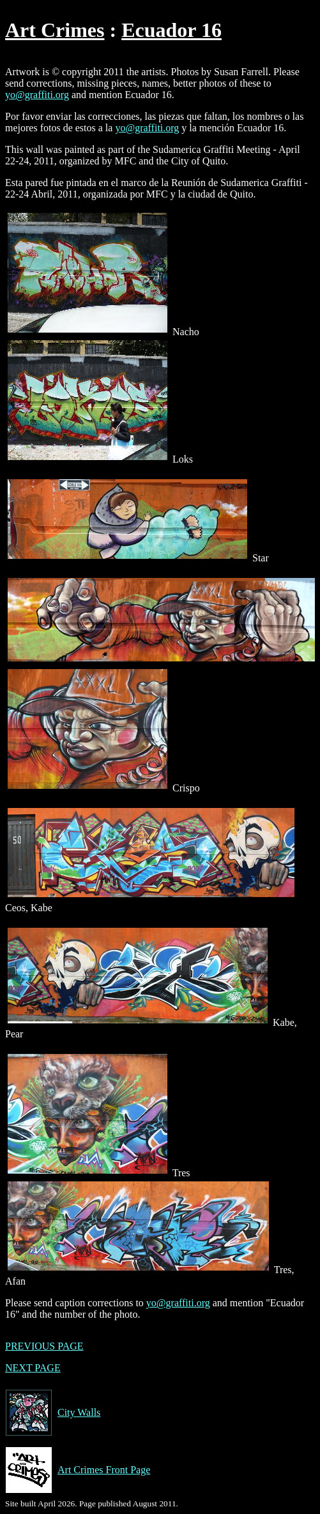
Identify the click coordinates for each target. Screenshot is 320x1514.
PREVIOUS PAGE (44, 1346)
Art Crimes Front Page (77, 1470)
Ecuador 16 (171, 29)
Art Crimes (54, 29)
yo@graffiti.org (37, 94)
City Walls (52, 1412)
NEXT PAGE (33, 1367)
